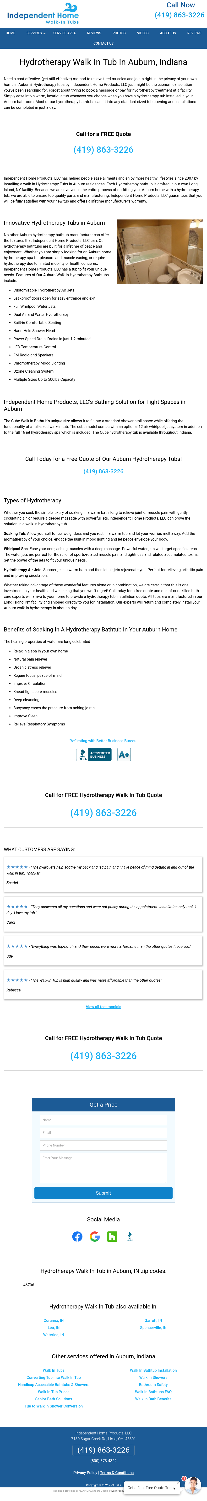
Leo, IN (54, 1327)
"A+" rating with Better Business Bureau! (103, 741)
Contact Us (103, 43)
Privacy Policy (85, 1472)
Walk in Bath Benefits (153, 1399)
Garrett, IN (153, 1320)
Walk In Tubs (54, 1370)
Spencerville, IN (153, 1327)
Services (37, 34)
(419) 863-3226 (180, 15)
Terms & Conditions (117, 1472)
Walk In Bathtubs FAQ (153, 1392)
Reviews (94, 33)
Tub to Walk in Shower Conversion (54, 1406)
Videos (143, 33)
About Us (168, 33)
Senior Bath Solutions (53, 1399)
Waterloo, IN (53, 1335)
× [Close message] (178, 1483)
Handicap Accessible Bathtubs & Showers (53, 1384)
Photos (119, 33)
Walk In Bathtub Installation (153, 1370)
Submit (103, 1193)
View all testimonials (103, 1007)
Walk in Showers (153, 1377)
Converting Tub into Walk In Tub (54, 1377)
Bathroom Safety (153, 1384)
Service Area (64, 33)
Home (10, 33)
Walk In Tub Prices (54, 1392)
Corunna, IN (54, 1320)
